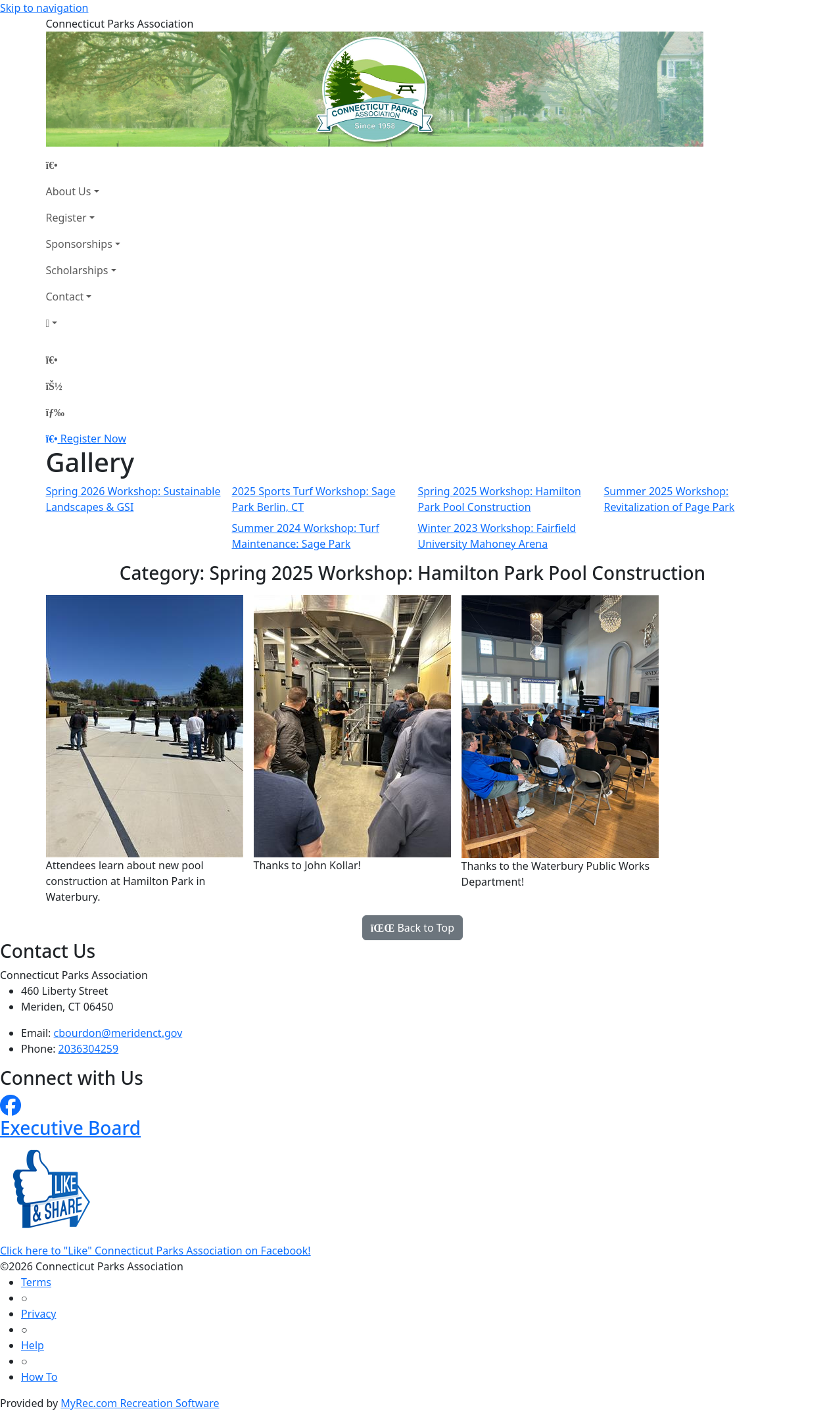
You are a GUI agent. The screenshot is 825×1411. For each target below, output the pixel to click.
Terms (36, 1282)
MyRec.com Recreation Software (139, 1403)
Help (32, 1345)
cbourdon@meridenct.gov (118, 1033)
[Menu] (55, 412)
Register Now (93, 438)
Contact (65, 296)
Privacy (38, 1313)
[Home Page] (83, 165)
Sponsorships (79, 244)
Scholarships (77, 270)
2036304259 (89, 1048)
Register (66, 217)
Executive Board (70, 1127)
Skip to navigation (44, 8)
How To (39, 1377)
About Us (68, 191)
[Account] (83, 323)
